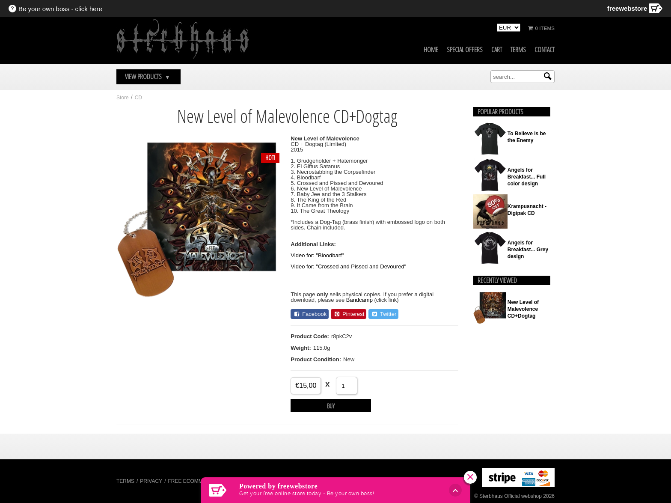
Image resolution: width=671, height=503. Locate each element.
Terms (518, 49)
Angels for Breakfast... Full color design (527, 177)
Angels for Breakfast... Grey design (528, 249)
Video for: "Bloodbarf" (317, 255)
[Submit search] (548, 76)
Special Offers (465, 49)
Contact (544, 49)
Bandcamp (359, 300)
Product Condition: (316, 359)
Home (431, 49)
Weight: (301, 348)
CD (138, 98)
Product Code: (310, 336)
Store (122, 98)
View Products (147, 76)
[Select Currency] (508, 28)
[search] (522, 76)
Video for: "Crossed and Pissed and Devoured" (348, 266)
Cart (496, 49)
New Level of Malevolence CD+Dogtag (523, 309)
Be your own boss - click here (60, 9)
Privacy (151, 481)
